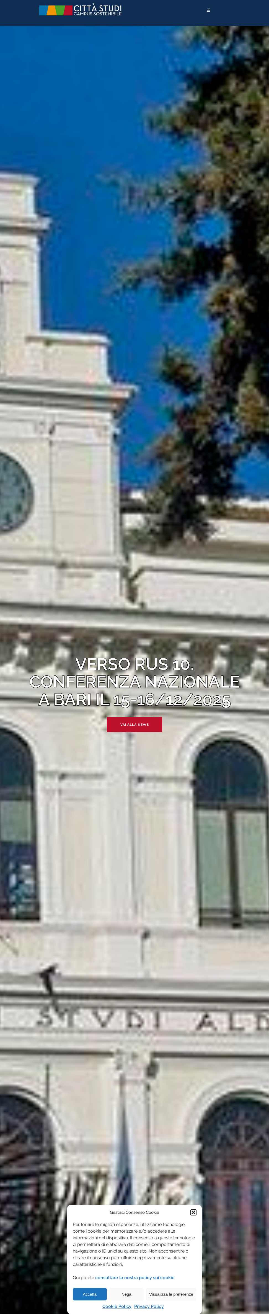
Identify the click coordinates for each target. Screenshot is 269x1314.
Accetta (90, 1294)
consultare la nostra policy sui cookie (135, 1277)
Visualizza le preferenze (171, 1294)
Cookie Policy (116, 1306)
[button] (193, 1212)
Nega (126, 1294)
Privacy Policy (149, 1306)
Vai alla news (134, 725)
